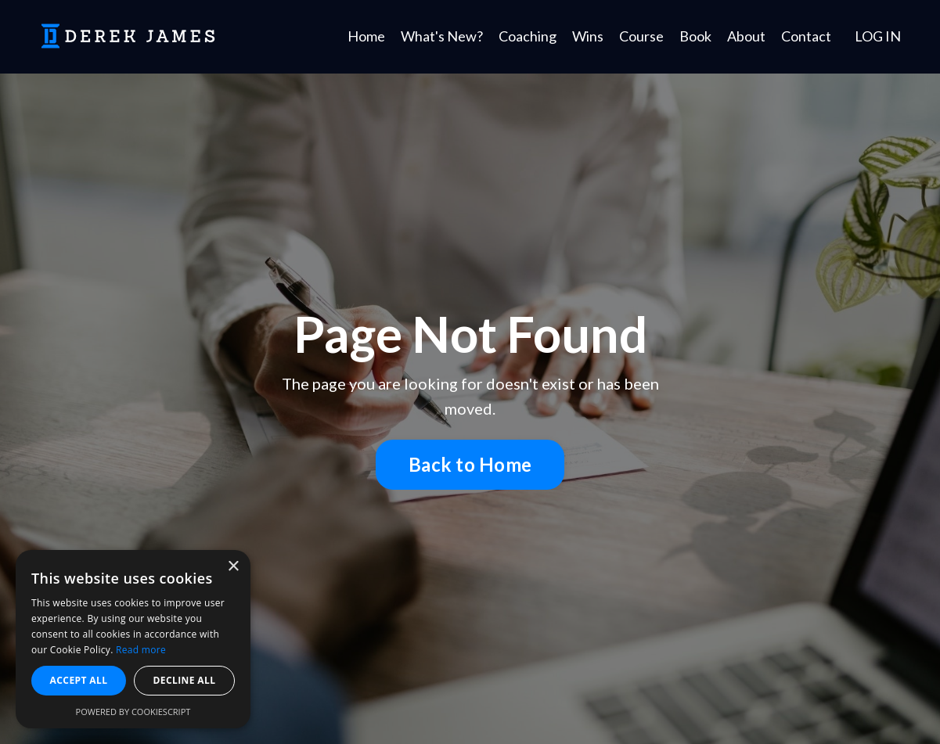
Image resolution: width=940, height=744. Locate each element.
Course (641, 36)
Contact (806, 36)
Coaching (527, 36)
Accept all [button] (79, 680)
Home (366, 36)
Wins (587, 36)
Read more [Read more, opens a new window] (141, 649)
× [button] (233, 567)
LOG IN (878, 36)
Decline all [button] (184, 680)
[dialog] (133, 639)
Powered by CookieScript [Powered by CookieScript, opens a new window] (133, 711)
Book (695, 36)
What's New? (442, 36)
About (746, 36)
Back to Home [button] (470, 464)
